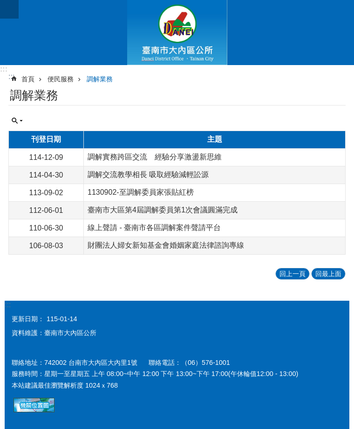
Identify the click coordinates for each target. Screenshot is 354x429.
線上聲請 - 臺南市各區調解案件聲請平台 (154, 227)
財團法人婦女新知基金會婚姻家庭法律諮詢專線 (166, 245)
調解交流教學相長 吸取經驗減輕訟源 (148, 174)
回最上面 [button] (328, 273)
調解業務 (100, 79)
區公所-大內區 (177, 32)
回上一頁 (292, 273)
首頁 (27, 79)
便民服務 (61, 79)
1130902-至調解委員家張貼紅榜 (141, 192)
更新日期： (28, 319)
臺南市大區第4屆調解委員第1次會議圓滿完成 (163, 210)
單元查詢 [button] (17, 121)
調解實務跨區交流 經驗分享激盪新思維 (155, 157)
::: (3, 69)
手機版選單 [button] (9, 9)
